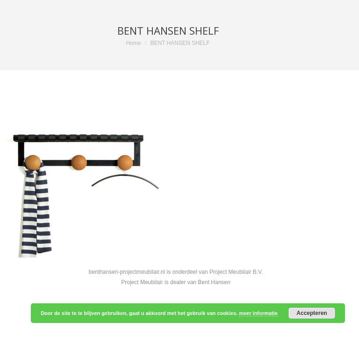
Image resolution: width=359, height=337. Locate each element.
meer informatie (258, 313)
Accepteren (311, 313)
